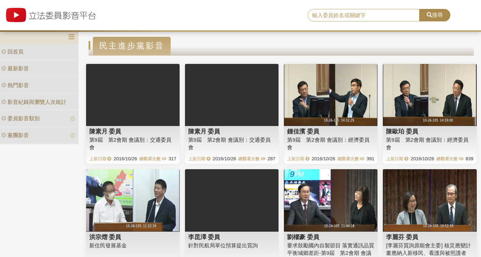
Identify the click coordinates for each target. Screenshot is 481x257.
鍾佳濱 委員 (303, 131)
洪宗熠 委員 (105, 237)
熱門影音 (15, 85)
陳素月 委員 (105, 131)
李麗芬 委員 (402, 237)
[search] (364, 15)
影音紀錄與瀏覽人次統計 (33, 102)
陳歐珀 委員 (402, 131)
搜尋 (435, 15)
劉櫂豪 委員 (303, 237)
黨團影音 (15, 135)
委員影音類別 (20, 118)
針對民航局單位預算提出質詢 (223, 245)
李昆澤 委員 (204, 237)
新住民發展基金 (108, 245)
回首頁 (12, 52)
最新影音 (15, 68)
